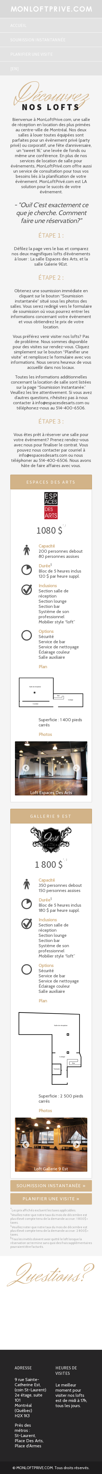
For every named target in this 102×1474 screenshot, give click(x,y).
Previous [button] (26, 768)
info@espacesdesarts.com (51, 1338)
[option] (51, 768)
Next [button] (76, 768)
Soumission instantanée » (51, 1185)
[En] (14, 68)
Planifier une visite (31, 54)
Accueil (18, 25)
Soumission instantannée (38, 39)
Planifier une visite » (51, 1198)
